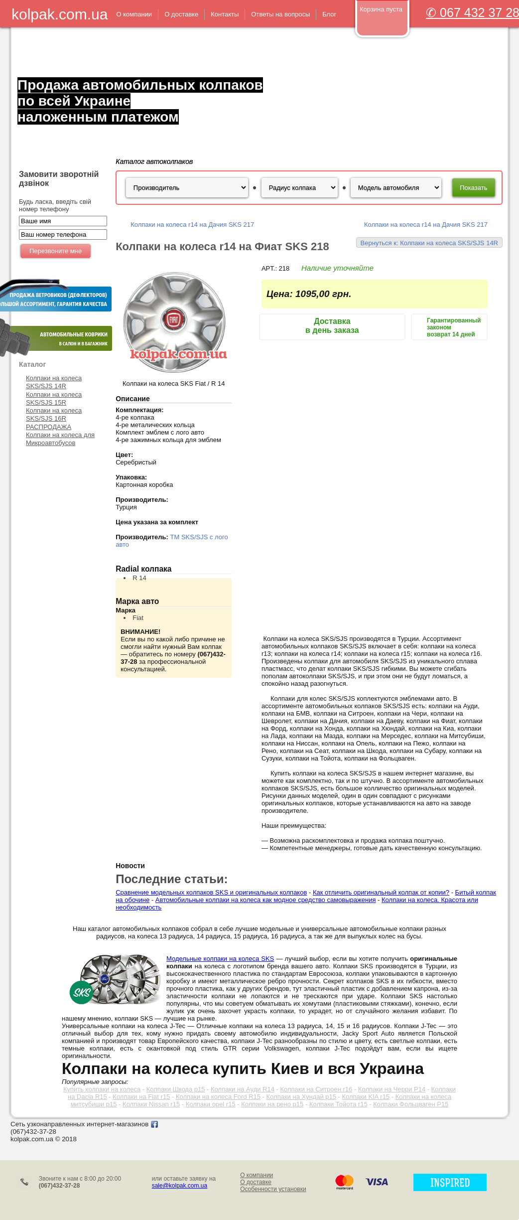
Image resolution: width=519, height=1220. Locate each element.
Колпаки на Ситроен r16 (316, 1089)
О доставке (255, 1182)
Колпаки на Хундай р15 (301, 1096)
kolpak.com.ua (59, 14)
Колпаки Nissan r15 (151, 1104)
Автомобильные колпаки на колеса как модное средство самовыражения (265, 900)
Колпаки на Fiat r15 (141, 1096)
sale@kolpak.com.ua (180, 1185)
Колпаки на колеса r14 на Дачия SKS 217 (192, 224)
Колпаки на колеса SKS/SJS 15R (54, 398)
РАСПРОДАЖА (48, 427)
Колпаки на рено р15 (272, 1104)
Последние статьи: (172, 879)
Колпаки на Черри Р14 (391, 1089)
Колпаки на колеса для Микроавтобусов (60, 439)
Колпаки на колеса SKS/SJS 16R (54, 414)
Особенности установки (273, 1189)
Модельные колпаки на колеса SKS (220, 958)
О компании (256, 1175)
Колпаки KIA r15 (366, 1096)
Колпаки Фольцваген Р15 (410, 1104)
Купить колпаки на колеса (101, 1089)
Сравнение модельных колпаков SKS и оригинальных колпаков (211, 892)
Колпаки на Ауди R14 (242, 1089)
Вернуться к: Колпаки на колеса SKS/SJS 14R (429, 243)
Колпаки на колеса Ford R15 (218, 1096)
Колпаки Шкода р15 (175, 1089)
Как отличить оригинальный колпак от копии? (381, 892)
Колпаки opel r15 (211, 1104)
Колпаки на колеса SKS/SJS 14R (54, 382)
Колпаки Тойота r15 (338, 1104)
